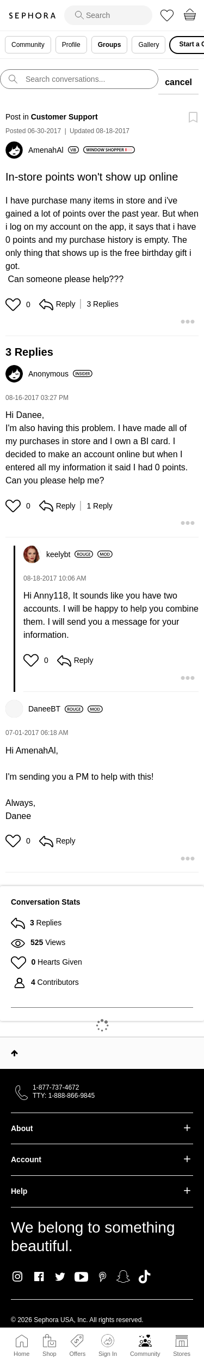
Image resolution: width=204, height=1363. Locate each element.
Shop (49, 1353)
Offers (77, 1353)
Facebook (39, 1277)
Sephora (32, 16)
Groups (109, 45)
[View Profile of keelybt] (69, 554)
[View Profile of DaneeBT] (55, 709)
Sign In (107, 1345)
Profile (71, 45)
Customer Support (64, 116)
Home (21, 1353)
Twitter (60, 1277)
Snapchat (123, 1277)
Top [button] (14, 1053)
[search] (108, 15)
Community (145, 1353)
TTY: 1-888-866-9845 (64, 1095)
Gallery (148, 45)
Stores (181, 1353)
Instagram (17, 1277)
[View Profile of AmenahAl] (53, 150)
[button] (14, 304)
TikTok (144, 1277)
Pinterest (102, 1277)
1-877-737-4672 (56, 1087)
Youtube (81, 1277)
